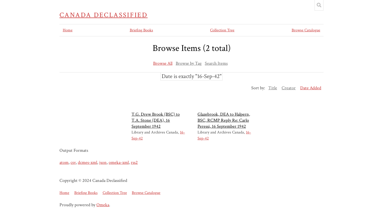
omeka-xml (119, 162)
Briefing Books (141, 30)
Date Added (310, 88)
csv (73, 162)
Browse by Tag (189, 63)
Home (68, 30)
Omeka (102, 205)
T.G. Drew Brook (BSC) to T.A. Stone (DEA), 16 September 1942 (156, 120)
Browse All (162, 63)
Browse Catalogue (306, 30)
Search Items (216, 63)
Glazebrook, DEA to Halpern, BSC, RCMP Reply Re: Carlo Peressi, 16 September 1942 (224, 120)
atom (64, 162)
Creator (289, 88)
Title (272, 88)
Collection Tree (222, 30)
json (103, 162)
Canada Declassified (103, 15)
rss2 (134, 162)
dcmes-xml (87, 162)
